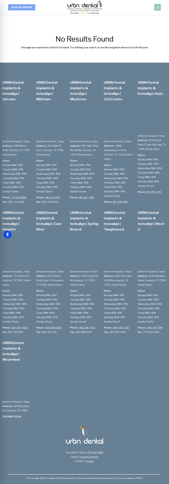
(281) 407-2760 (121, 327)
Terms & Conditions (124, 478)
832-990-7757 (153, 192)
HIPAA (139, 478)
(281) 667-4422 (19, 327)
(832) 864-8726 (53, 327)
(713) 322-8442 (95, 452)
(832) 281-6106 (87, 327)
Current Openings (89, 456)
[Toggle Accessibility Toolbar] (7, 234)
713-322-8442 (18, 197)
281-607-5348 (86, 197)
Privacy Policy (106, 478)
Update (90, 461)
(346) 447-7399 (154, 327)
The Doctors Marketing (87, 478)
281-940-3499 (120, 201)
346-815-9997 (52, 197)
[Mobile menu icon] (157, 7)
